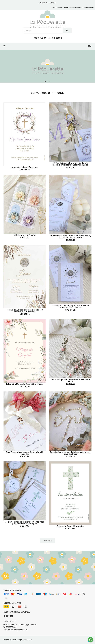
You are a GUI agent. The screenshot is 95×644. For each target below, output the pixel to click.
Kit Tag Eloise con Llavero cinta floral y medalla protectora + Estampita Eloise (70, 164)
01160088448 (10, 627)
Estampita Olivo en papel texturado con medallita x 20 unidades (70, 306)
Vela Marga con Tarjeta (24, 235)
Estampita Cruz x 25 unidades (70, 526)
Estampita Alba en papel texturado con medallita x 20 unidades (24, 311)
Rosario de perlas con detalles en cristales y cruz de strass (70, 453)
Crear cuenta (39, 38)
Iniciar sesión (56, 38)
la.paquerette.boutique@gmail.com (20, 624)
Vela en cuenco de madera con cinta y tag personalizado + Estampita (24, 523)
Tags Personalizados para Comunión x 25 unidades (24, 453)
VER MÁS (48, 540)
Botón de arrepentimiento (15, 630)
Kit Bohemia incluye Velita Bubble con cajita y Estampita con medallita (70, 236)
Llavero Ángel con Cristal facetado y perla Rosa (70, 380)
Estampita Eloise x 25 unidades (25, 167)
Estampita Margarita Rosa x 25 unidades (24, 384)
